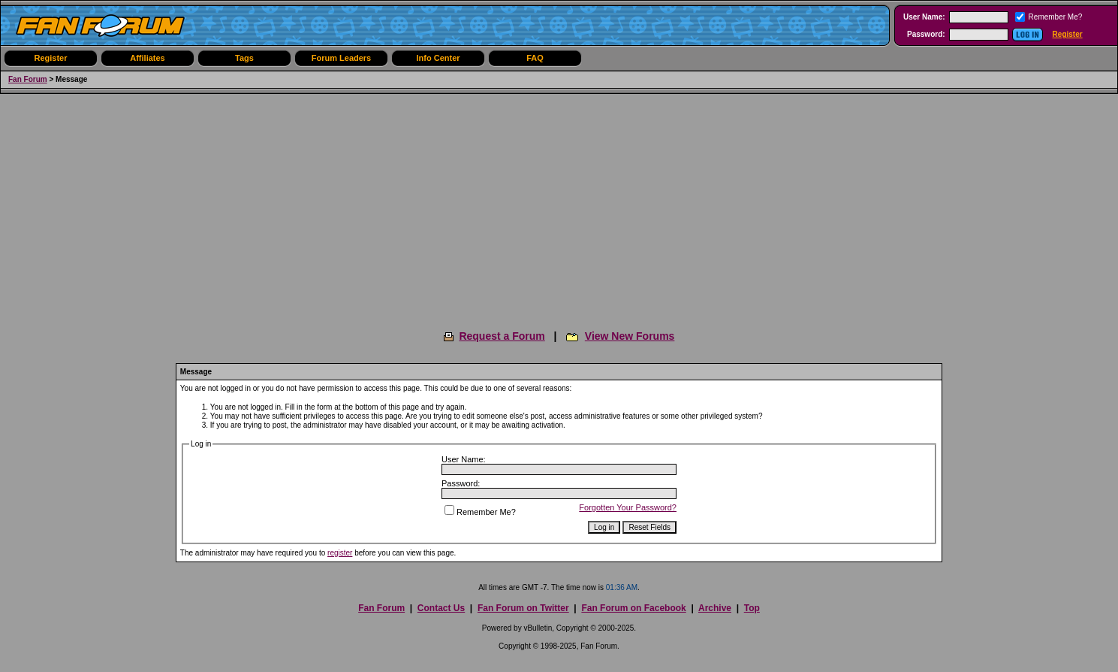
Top (752, 608)
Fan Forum (27, 79)
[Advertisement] (559, 206)
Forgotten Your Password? (628, 507)
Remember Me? (480, 511)
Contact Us (441, 608)
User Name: (924, 17)
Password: (926, 34)
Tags (244, 57)
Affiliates (147, 57)
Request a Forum (501, 336)
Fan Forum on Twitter (523, 608)
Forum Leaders (341, 57)
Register (1068, 34)
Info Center (438, 57)
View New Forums (630, 336)
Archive (714, 608)
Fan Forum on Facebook (633, 608)
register (339, 553)
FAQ (535, 57)
